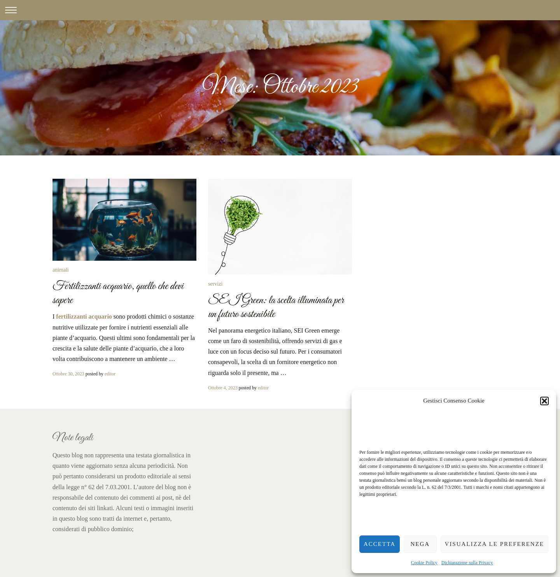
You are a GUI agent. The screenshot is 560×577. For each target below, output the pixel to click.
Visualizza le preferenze (494, 544)
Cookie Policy (424, 562)
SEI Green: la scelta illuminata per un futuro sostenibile (276, 307)
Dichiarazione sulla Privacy (467, 562)
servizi (215, 284)
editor (110, 374)
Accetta (380, 544)
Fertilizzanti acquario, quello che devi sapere (118, 293)
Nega (420, 544)
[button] (544, 401)
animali (60, 270)
